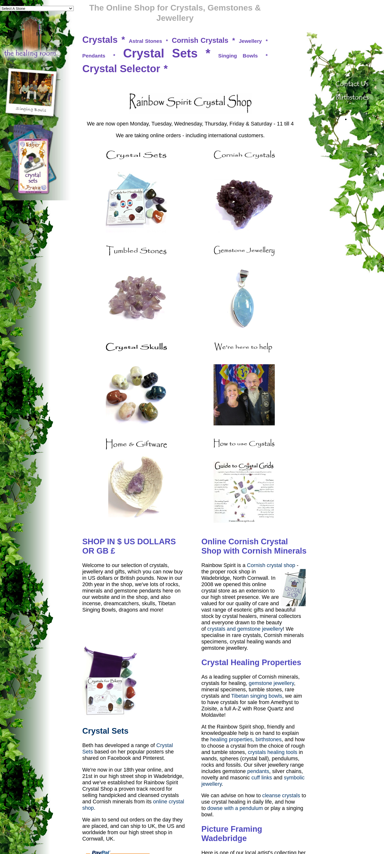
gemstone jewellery (271, 683)
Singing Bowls (238, 55)
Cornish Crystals (200, 40)
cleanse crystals (281, 795)
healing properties (231, 739)
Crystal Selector (121, 68)
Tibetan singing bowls (256, 696)
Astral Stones (145, 41)
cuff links (261, 777)
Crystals (100, 40)
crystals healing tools (272, 752)
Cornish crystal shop (271, 565)
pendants (258, 771)
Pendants (93, 55)
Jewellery (250, 41)
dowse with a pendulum (235, 808)
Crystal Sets (160, 53)
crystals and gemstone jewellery (245, 629)
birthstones (268, 739)
